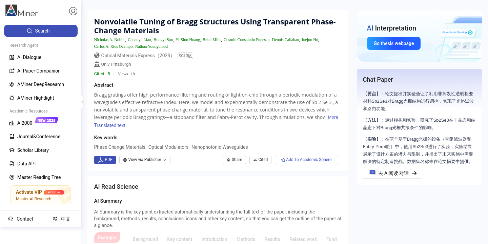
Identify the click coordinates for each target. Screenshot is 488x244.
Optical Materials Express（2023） (138, 55)
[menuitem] (41, 31)
